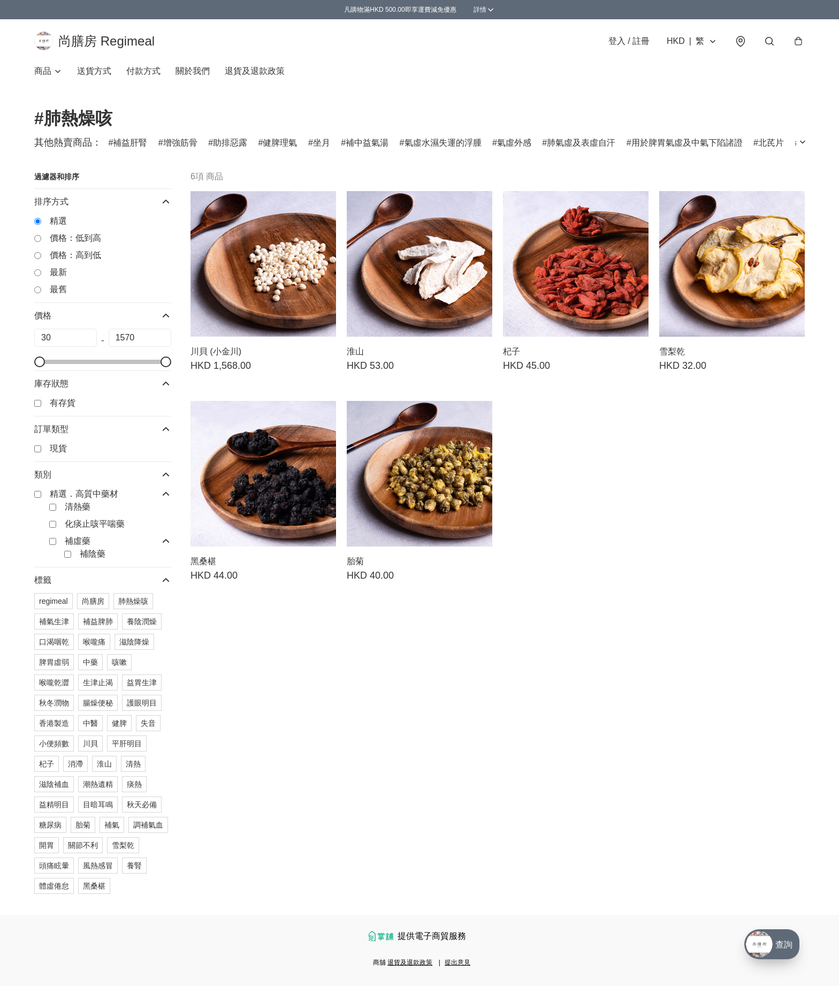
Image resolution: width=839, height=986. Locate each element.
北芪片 (771, 144)
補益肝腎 (130, 144)
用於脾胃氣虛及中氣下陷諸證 (687, 144)
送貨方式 (94, 72)
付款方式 (143, 72)
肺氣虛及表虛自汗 (581, 144)
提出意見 (457, 962)
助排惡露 (230, 144)
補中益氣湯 (367, 144)
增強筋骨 (180, 144)
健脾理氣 (280, 144)
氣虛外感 (514, 144)
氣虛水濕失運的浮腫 (443, 144)
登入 (629, 41)
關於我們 (193, 72)
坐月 (321, 144)
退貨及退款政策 (255, 72)
